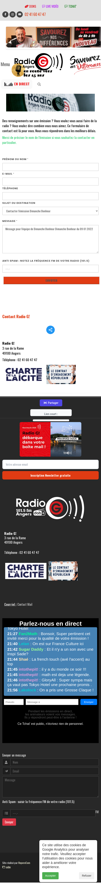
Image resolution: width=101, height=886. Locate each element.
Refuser (86, 879)
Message (9, 221)
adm (6, 867)
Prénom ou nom (15, 159)
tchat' (71, 6)
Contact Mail (24, 604)
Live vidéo (50, 6)
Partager (51, 402)
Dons (30, 6)
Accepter (50, 879)
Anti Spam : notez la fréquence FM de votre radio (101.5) (46, 261)
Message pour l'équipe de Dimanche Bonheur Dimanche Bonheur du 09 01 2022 (50, 239)
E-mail (8, 174)
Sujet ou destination (18, 203)
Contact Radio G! (16, 316)
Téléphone (10, 188)
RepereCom (24, 863)
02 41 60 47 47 (35, 14)
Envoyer (9, 822)
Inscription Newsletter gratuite (50, 475)
